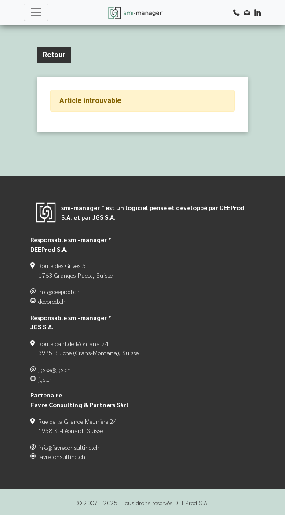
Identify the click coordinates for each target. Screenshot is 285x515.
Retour (54, 55)
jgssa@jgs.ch (54, 369)
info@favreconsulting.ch (68, 447)
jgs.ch (45, 379)
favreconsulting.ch (61, 456)
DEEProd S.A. (191, 503)
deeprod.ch (52, 301)
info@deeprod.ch (59, 291)
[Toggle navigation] (36, 12)
